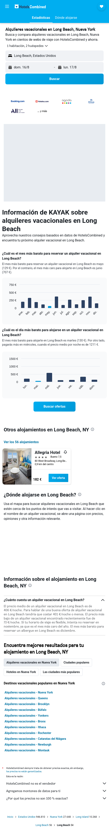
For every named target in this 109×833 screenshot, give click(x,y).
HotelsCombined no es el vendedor (56, 783)
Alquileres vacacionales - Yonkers (27, 715)
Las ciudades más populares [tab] (61, 672)
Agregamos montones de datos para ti (56, 790)
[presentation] (92, 429)
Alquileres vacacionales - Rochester (28, 733)
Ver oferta (58, 478)
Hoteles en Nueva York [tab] (21, 672)
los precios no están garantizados (23, 771)
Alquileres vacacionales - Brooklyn (27, 704)
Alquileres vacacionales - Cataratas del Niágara (35, 738)
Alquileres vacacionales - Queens (26, 698)
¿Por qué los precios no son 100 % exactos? (56, 798)
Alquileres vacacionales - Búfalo (25, 709)
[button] (7, 6)
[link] (54, 407)
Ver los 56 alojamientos (21, 442)
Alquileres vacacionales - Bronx (25, 721)
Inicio (10, 816)
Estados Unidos (26, 816)
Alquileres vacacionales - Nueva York (29, 692)
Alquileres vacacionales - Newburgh (28, 744)
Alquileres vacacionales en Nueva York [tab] (31, 662)
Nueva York (56, 816)
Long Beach (42, 825)
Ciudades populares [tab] (76, 662)
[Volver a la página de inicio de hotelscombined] (30, 6)
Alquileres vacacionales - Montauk (27, 750)
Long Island (82, 816)
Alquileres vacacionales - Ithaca (25, 727)
